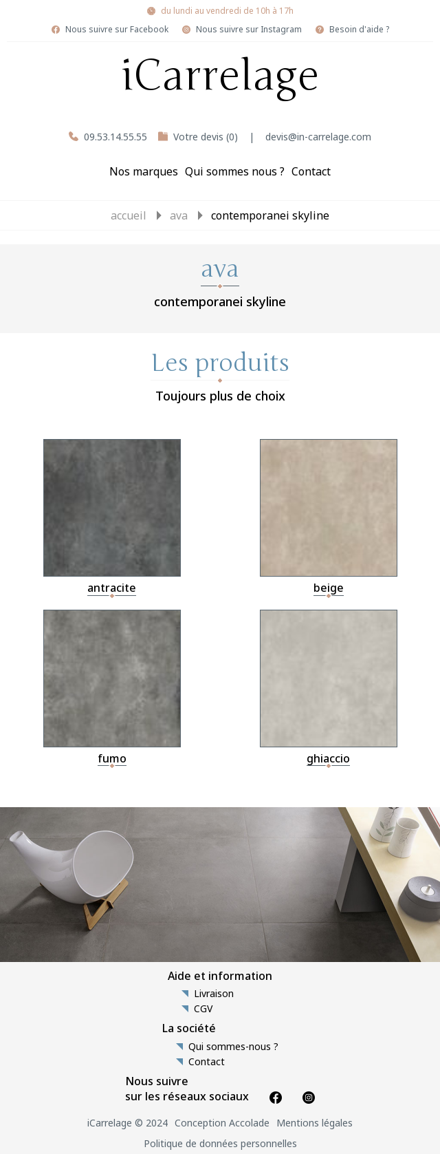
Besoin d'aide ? (359, 29)
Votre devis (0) (205, 136)
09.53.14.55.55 (115, 136)
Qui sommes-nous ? (233, 1046)
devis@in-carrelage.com (318, 136)
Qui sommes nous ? (235, 171)
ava (179, 215)
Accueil (128, 215)
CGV (203, 1009)
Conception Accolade (222, 1122)
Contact (311, 171)
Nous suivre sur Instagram (249, 29)
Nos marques (143, 171)
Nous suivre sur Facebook (116, 29)
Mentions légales (314, 1122)
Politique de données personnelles (220, 1143)
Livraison (214, 993)
